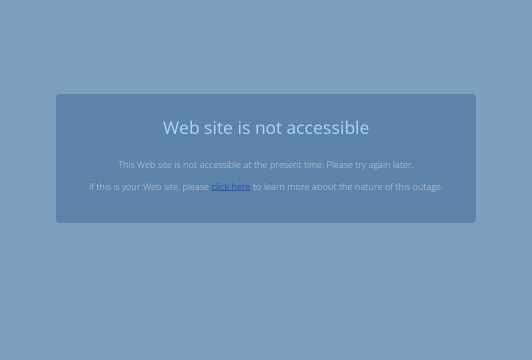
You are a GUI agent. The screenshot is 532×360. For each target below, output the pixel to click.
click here (231, 186)
